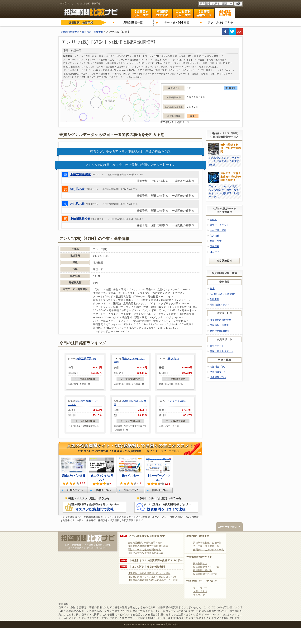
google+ (239, 31)
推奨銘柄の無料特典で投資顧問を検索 (148, 546)
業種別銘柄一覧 (133, 22)
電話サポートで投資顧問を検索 (144, 549)
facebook (225, 31)
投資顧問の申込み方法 (205, 574)
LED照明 (214, 252)
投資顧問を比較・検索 (141, 13)
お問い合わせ (200, 591)
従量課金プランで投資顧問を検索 (145, 553)
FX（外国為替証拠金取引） (224, 293)
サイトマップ (200, 588)
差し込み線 (77, 203)
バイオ (213, 219)
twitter (232, 31)
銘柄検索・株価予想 (197, 536)
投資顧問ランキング (162, 13)
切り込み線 (77, 189)
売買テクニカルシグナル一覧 (208, 549)
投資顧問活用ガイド (204, 13)
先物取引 (214, 299)
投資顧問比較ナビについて (201, 581)
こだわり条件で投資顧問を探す (147, 536)
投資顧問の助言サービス (206, 567)
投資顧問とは (200, 563)
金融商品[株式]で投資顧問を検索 (145, 542)
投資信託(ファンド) (220, 304)
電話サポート (217, 346)
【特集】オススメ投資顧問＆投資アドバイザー (156, 560)
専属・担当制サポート (221, 351)
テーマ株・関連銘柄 (176, 22)
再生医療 (214, 246)
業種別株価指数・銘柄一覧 (207, 542)
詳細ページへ (75, 489)
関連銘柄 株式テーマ (225, 13)
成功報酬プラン (218, 377)
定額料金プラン (218, 366)
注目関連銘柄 (224, 260)
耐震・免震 (216, 241)
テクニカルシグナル (220, 22)
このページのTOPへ (229, 526)
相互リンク (199, 594)
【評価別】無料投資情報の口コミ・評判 (149, 573)
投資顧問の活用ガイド (199, 557)
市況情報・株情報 (219, 325)
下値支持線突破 (80, 174)
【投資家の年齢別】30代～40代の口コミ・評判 (153, 580)
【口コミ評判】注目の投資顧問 (147, 566)
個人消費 (214, 235)
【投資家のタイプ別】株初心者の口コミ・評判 (152, 576)
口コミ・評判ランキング (183, 13)
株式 (212, 288)
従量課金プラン (218, 372)
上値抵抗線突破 (80, 218)
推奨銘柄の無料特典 (220, 320)
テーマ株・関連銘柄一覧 (206, 546)
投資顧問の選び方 (202, 570)
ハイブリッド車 (218, 230)
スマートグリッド (219, 225)
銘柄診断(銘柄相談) (220, 330)
